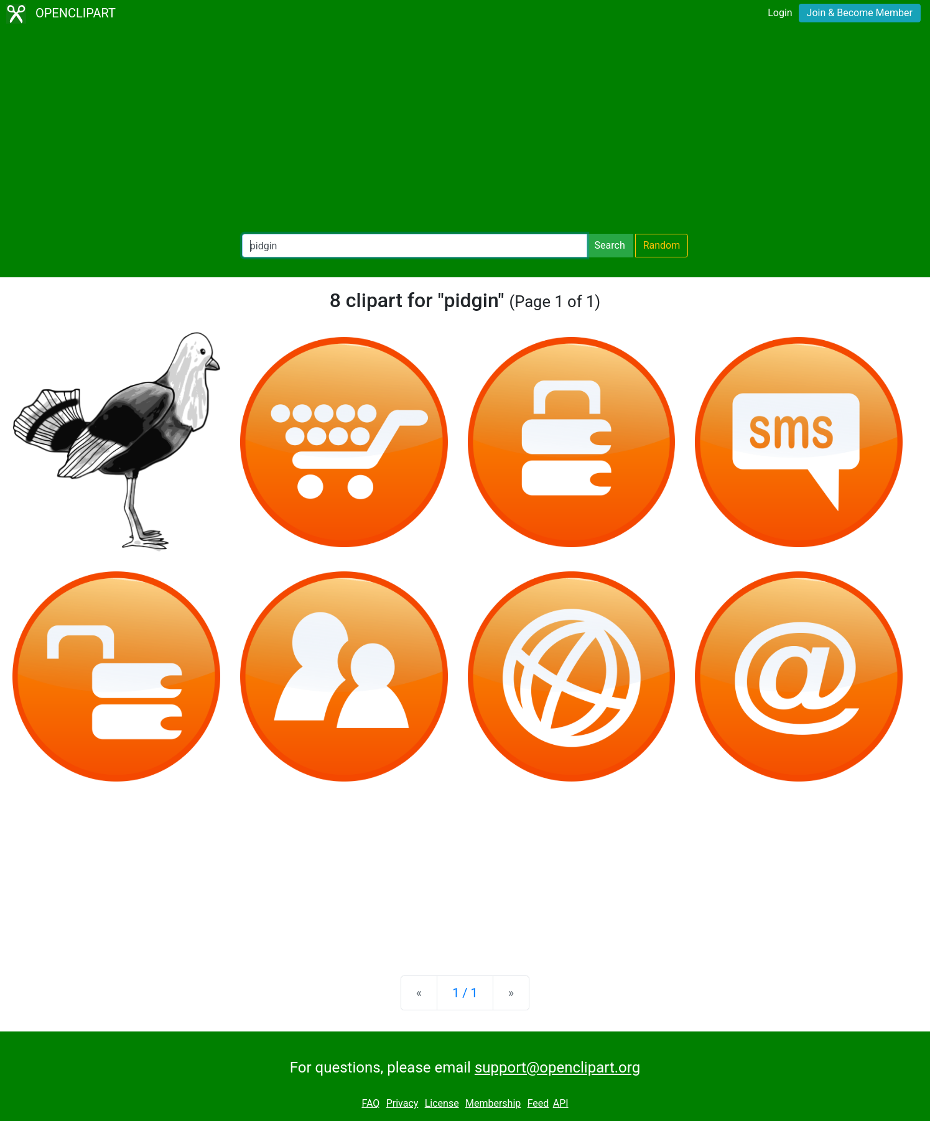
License (442, 1103)
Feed (538, 1103)
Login (780, 13)
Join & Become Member (860, 13)
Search (610, 245)
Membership (493, 1103)
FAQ (370, 1103)
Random (662, 245)
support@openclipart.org (557, 1067)
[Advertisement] (465, 131)
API (561, 1103)
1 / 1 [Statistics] (465, 992)
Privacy (402, 1103)
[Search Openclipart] (414, 245)
